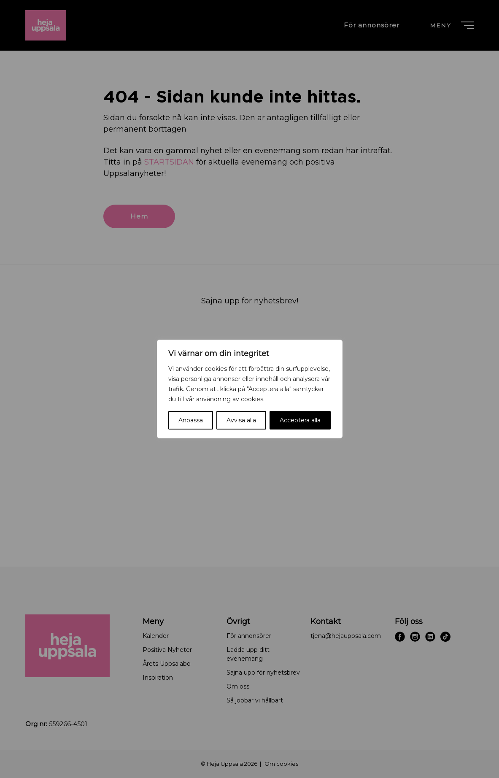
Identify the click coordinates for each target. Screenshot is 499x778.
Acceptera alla (300, 420)
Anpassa (190, 420)
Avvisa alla (241, 420)
